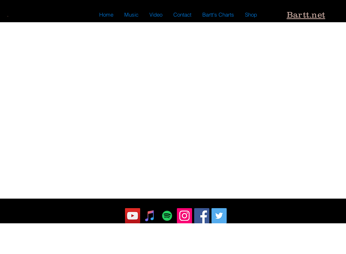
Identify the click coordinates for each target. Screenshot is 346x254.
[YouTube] (132, 215)
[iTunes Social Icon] (149, 215)
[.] (7, 15)
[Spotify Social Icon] (167, 215)
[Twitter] (219, 215)
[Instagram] (184, 215)
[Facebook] (201, 215)
